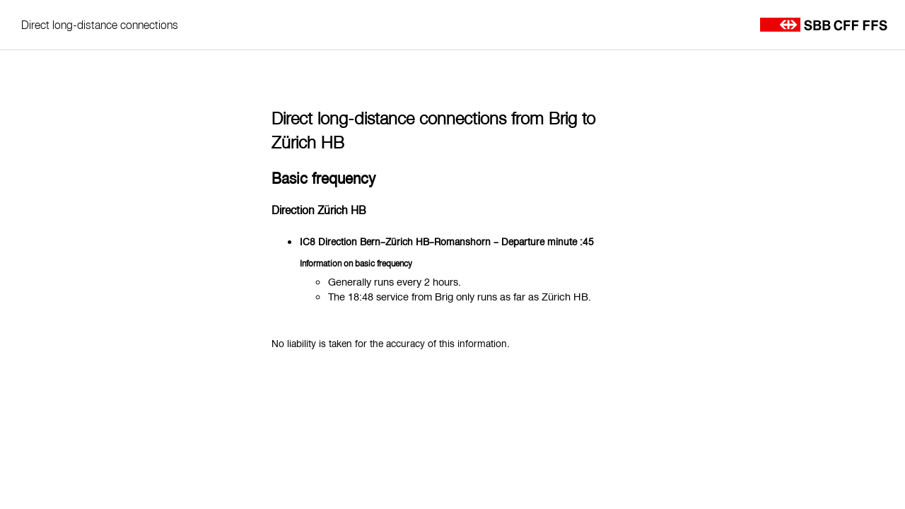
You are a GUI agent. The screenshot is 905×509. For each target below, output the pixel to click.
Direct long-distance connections (99, 25)
